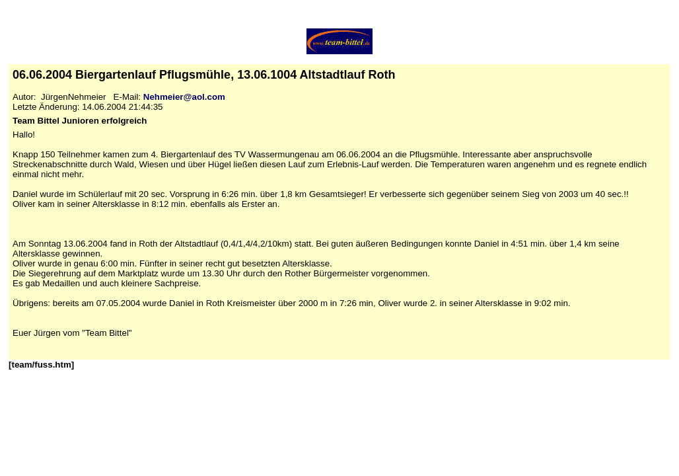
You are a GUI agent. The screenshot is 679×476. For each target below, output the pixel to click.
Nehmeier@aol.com (184, 97)
